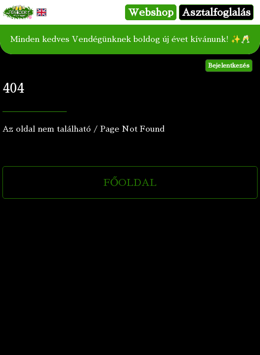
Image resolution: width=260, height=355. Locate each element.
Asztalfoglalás (216, 12)
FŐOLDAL (130, 182)
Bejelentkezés (229, 66)
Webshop (150, 12)
